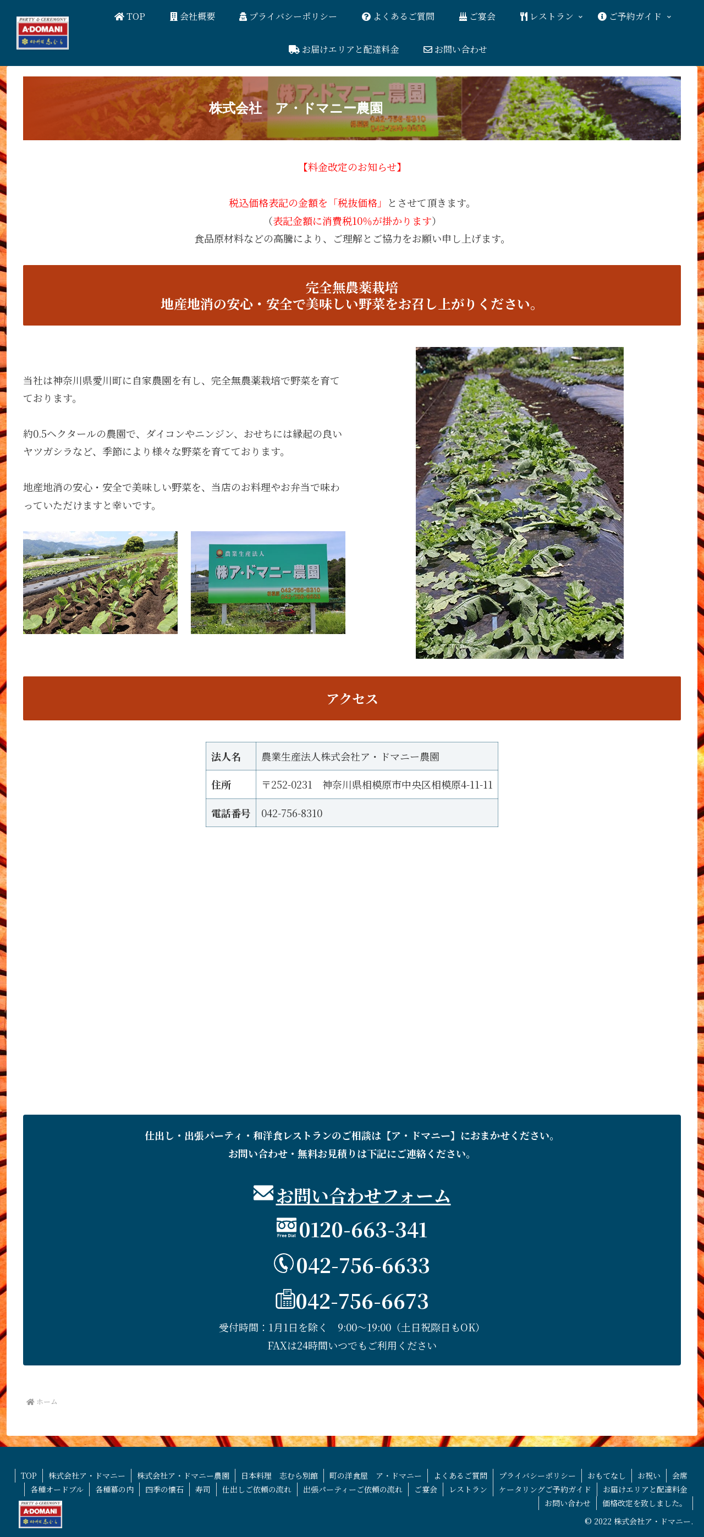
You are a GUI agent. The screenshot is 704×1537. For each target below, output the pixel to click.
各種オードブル (57, 1489)
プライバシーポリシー (537, 1475)
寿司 (203, 1489)
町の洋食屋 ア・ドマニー (375, 1475)
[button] (352, 108)
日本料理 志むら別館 (279, 1475)
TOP (29, 1475)
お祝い (649, 1475)
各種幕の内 (114, 1489)
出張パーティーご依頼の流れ (353, 1489)
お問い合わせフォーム (363, 1195)
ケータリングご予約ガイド (545, 1489)
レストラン (468, 1489)
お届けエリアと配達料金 (645, 1489)
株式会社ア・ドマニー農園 (183, 1475)
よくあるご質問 (460, 1475)
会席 (680, 1475)
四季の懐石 (164, 1489)
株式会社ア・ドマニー (86, 1475)
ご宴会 (425, 1489)
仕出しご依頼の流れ (257, 1489)
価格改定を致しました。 (644, 1502)
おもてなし (606, 1475)
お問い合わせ (567, 1502)
